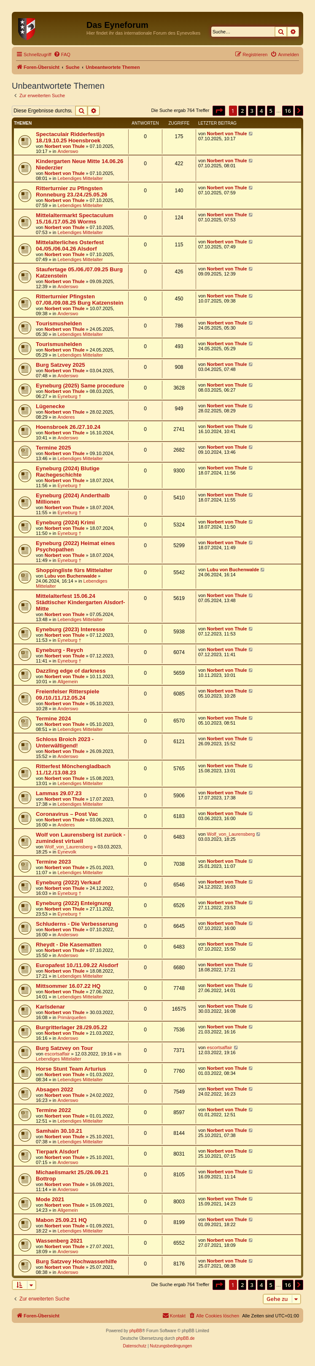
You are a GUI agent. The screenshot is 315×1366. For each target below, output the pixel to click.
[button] (219, 111)
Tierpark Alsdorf (57, 1151)
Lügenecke (50, 406)
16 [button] (288, 111)
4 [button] (261, 111)
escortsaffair (57, 1053)
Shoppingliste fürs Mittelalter (74, 570)
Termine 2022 (53, 1110)
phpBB (135, 1330)
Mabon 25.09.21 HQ (61, 1220)
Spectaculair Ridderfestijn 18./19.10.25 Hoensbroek (70, 137)
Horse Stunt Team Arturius (71, 1069)
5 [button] (270, 111)
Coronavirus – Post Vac (67, 814)
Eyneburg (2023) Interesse (70, 629)
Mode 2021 (50, 1199)
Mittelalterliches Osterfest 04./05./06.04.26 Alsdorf (70, 245)
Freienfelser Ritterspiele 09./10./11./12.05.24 (67, 694)
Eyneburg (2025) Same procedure (80, 385)
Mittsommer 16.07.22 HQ (68, 986)
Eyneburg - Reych (59, 650)
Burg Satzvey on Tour (64, 1048)
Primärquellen (71, 1017)
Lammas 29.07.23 (59, 793)
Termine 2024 (53, 718)
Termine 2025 (53, 447)
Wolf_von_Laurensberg (69, 846)
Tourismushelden (59, 323)
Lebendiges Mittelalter (80, 178)
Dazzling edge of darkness (71, 671)
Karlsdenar (50, 1006)
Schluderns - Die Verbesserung (77, 924)
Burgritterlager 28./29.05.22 (71, 1027)
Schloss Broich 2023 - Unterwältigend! (65, 742)
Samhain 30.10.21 (59, 1131)
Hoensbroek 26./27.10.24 (68, 427)
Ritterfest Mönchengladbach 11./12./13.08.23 (73, 769)
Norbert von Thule (65, 146)
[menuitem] (62, 54)
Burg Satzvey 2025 (60, 365)
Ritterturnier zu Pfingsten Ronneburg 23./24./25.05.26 (71, 191)
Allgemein (67, 681)
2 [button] (242, 111)
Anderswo (67, 151)
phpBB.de (185, 1338)
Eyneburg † (69, 396)
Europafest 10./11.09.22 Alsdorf (77, 965)
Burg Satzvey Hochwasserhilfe (76, 1261)
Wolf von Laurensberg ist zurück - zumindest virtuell (80, 838)
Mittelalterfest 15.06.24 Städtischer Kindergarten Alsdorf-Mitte (80, 602)
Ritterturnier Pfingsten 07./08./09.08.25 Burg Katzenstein (79, 299)
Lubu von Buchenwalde (71, 575)
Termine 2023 (53, 862)
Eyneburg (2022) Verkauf (68, 882)
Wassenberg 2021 (59, 1241)
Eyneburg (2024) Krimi (65, 522)
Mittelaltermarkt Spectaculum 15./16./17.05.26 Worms (74, 218)
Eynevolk (66, 851)
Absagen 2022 (54, 1089)
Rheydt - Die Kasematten (68, 944)
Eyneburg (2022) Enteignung (73, 903)
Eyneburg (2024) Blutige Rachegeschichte (68, 471)
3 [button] (251, 111)
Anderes (66, 417)
